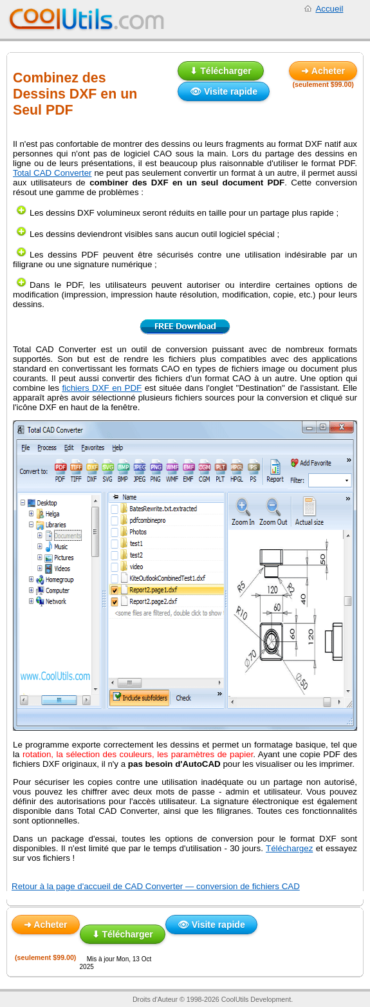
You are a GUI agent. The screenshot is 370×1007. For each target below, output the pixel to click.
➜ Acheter (323, 71)
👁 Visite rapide (223, 91)
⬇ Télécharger (220, 71)
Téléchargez (289, 848)
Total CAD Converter (52, 173)
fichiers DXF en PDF (102, 388)
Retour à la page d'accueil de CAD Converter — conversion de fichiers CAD (156, 886)
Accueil (329, 9)
